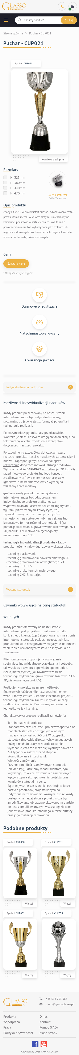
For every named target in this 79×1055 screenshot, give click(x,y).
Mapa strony (48, 1033)
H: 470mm (17, 193)
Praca (7, 1027)
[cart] (72, 6)
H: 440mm (17, 188)
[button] (39, 387)
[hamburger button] (6, 20)
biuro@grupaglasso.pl (60, 1004)
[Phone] (62, 6)
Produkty (9, 1016)
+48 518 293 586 (56, 998)
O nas (44, 1016)
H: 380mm (17, 182)
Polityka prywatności (18, 1033)
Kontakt (45, 1022)
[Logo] (15, 1002)
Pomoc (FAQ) (49, 1027)
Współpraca (11, 1022)
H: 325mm (17, 177)
